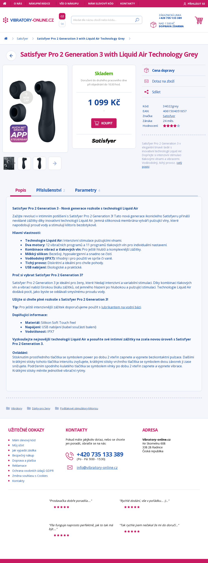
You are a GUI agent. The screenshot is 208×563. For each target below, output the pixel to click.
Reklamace (19, 465)
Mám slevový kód (101, 3)
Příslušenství (50, 190)
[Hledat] (106, 20)
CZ (62, 16)
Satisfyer (169, 116)
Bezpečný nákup (23, 455)
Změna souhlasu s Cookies (30, 476)
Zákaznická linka (171, 16)
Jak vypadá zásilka (24, 450)
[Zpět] (11, 56)
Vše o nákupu (69, 3)
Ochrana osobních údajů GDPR (33, 471)
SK (62, 24)
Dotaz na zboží (163, 81)
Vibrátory (16, 408)
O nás (18, 3)
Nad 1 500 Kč (171, 25)
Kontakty (127, 3)
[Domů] (7, 3)
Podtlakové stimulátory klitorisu (79, 408)
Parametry (87, 190)
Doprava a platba (24, 460)
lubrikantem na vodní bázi (121, 307)
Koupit (107, 123)
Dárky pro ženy (41, 408)
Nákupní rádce (39, 3)
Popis (20, 190)
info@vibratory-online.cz (97, 467)
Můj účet (18, 445)
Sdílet (156, 91)
